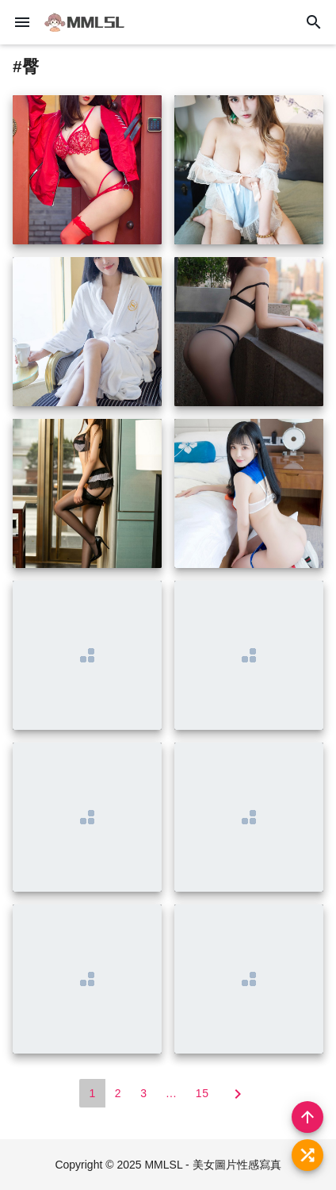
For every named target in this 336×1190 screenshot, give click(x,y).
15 (202, 1093)
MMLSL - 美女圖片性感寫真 (212, 1164)
